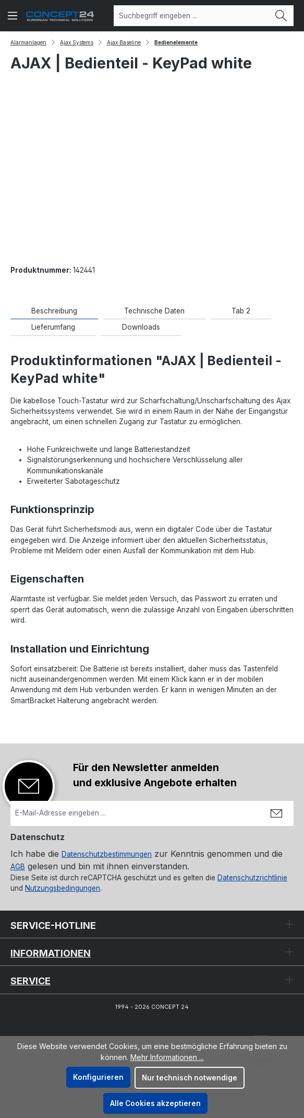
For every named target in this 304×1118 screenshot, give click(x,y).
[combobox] (192, 15)
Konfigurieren (98, 1077)
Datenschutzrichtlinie (252, 878)
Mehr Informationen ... (167, 1057)
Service (30, 980)
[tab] (54, 311)
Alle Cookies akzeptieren (155, 1103)
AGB (17, 867)
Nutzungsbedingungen (62, 888)
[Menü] (12, 15)
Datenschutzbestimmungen (107, 854)
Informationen (50, 953)
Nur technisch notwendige (189, 1078)
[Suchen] (281, 15)
